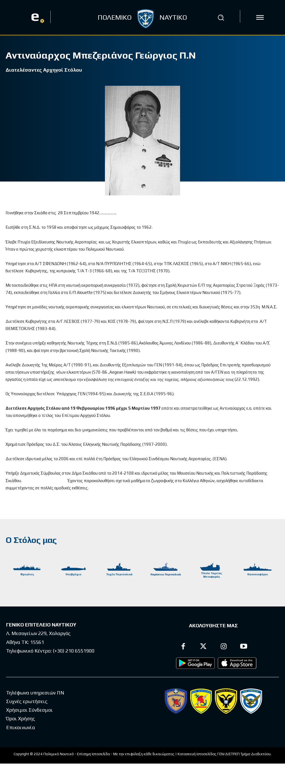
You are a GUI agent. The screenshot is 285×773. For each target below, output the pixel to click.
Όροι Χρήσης (20, 719)
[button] (220, 17)
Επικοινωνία (20, 727)
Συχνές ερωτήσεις (27, 701)
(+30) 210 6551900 (73, 651)
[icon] (260, 17)
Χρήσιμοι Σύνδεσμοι (29, 710)
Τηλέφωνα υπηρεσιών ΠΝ (35, 693)
